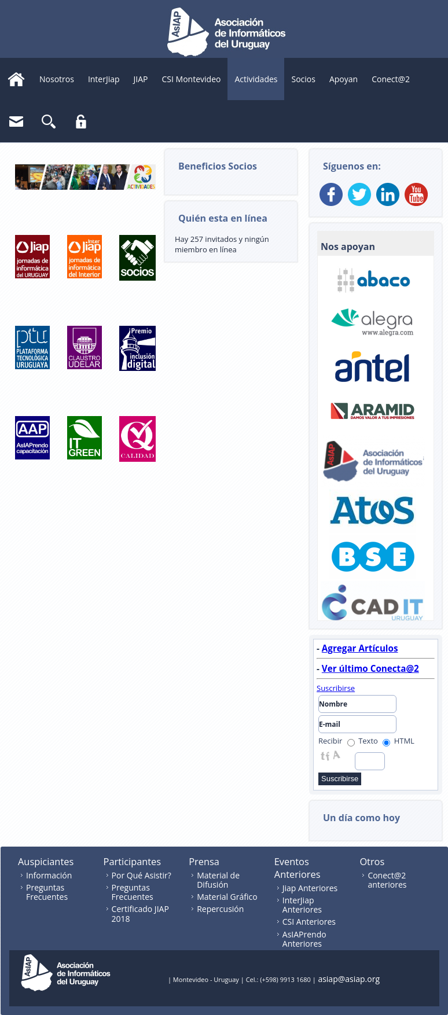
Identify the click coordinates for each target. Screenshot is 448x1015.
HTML (398, 740)
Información (49, 875)
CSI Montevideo (191, 78)
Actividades (255, 78)
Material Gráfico (227, 896)
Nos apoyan (348, 246)
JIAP (141, 78)
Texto (362, 740)
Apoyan (343, 78)
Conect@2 (391, 78)
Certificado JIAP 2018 (140, 913)
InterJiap (104, 78)
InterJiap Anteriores (302, 905)
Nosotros (56, 78)
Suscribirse (336, 688)
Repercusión (220, 908)
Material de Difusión (218, 880)
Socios (303, 78)
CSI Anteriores (309, 921)
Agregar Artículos (360, 648)
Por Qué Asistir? (141, 875)
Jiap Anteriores (310, 887)
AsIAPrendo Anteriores (304, 939)
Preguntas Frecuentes (47, 892)
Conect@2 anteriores (387, 880)
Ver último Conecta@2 (370, 668)
